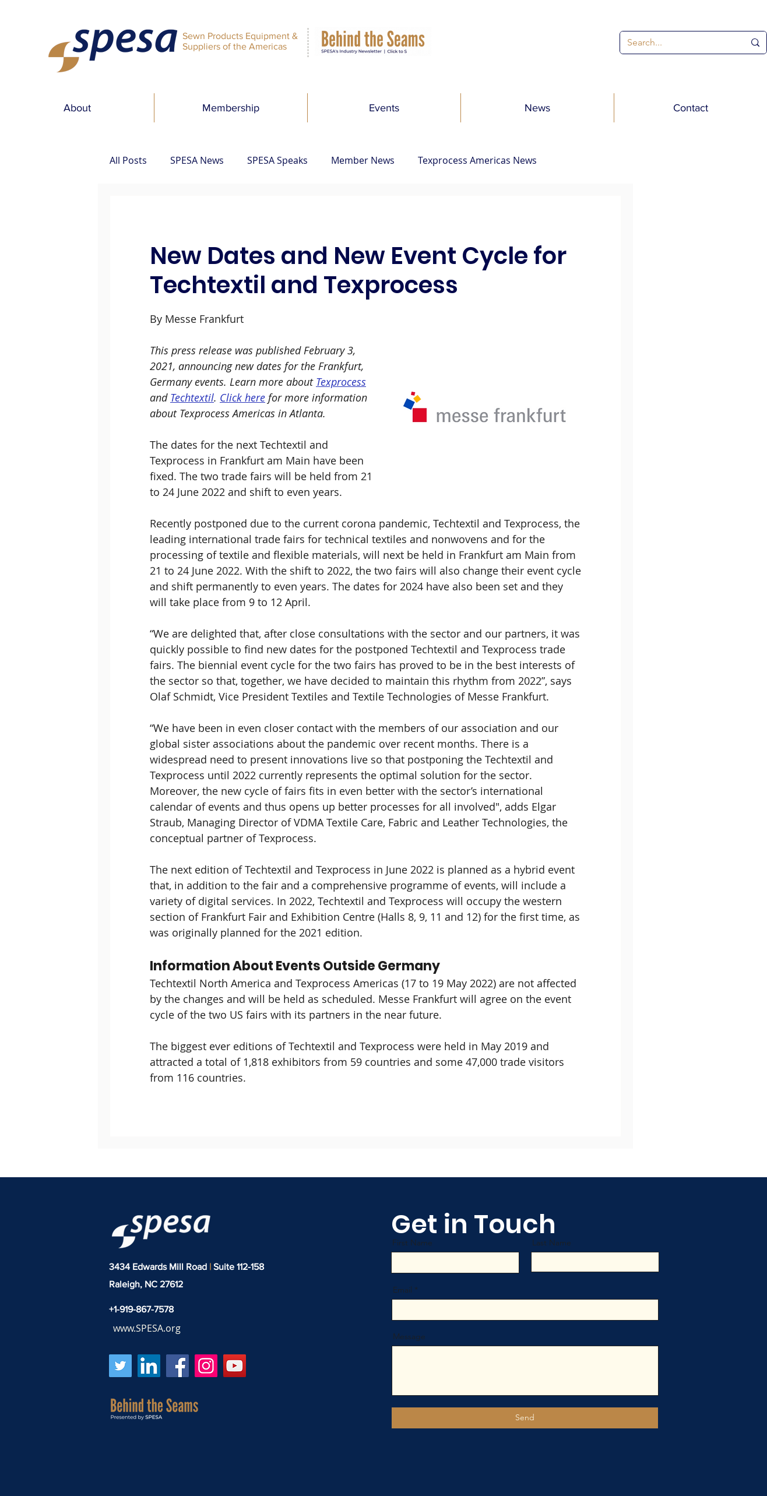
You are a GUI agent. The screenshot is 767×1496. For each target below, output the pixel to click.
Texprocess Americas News (477, 160)
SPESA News (197, 160)
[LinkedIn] (149, 1365)
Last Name (551, 1242)
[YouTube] (234, 1365)
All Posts (128, 160)
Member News (363, 160)
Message (409, 1336)
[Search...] (677, 42)
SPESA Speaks (277, 160)
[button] (77, 107)
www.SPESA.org (147, 1328)
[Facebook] (177, 1365)
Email (402, 1290)
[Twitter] (120, 1365)
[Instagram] (206, 1365)
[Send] (525, 1417)
